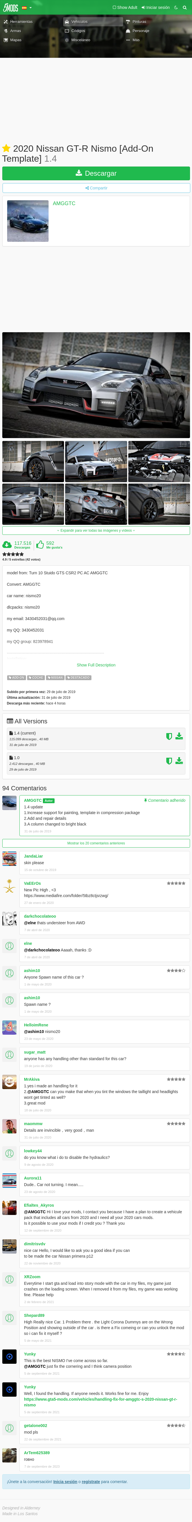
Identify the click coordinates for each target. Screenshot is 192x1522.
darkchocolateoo (40, 916)
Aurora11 (32, 1178)
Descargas (22, 547)
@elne (30, 923)
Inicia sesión (65, 1481)
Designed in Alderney (21, 1508)
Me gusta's (54, 547)
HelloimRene (36, 1025)
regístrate (91, 1481)
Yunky (30, 1354)
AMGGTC (64, 204)
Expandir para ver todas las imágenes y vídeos (96, 531)
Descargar (96, 173)
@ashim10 (34, 1031)
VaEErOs (32, 883)
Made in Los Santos (20, 1513)
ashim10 (32, 970)
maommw (33, 1123)
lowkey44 (33, 1151)
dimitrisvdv (34, 1244)
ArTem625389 (37, 1452)
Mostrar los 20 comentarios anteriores (96, 843)
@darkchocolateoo (42, 950)
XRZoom (32, 1276)
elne (28, 943)
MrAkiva (31, 1079)
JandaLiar (33, 856)
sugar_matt (34, 1052)
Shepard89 (34, 1315)
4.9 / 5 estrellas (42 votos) (21, 559)
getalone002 (35, 1425)
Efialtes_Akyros (39, 1205)
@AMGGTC (38, 1091)
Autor (49, 800)
